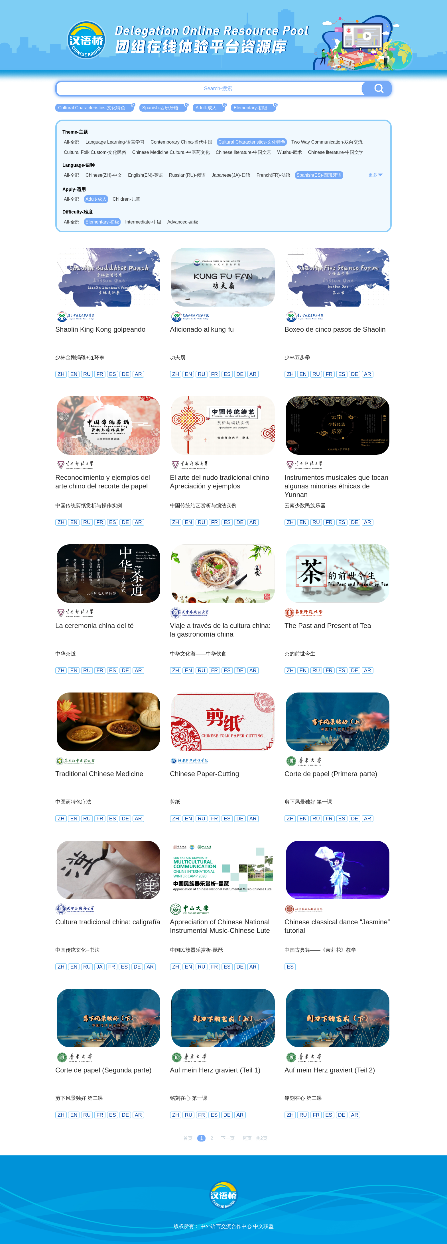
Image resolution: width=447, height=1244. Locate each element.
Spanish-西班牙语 (164, 107)
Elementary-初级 (255, 107)
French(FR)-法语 (273, 175)
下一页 (228, 1138)
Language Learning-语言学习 (115, 142)
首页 (187, 1138)
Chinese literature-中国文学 (335, 152)
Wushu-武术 (289, 152)
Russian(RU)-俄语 (187, 175)
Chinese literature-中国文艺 (243, 152)
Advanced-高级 (182, 222)
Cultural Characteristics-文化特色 (96, 107)
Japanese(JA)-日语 (231, 175)
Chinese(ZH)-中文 (104, 175)
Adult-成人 (210, 107)
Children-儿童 (126, 199)
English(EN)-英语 (145, 175)
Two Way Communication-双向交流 (327, 142)
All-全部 (72, 142)
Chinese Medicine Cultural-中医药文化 (171, 152)
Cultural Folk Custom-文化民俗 (95, 152)
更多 (375, 174)
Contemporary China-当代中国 (181, 142)
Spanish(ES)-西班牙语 (319, 175)
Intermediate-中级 (143, 222)
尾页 (247, 1138)
